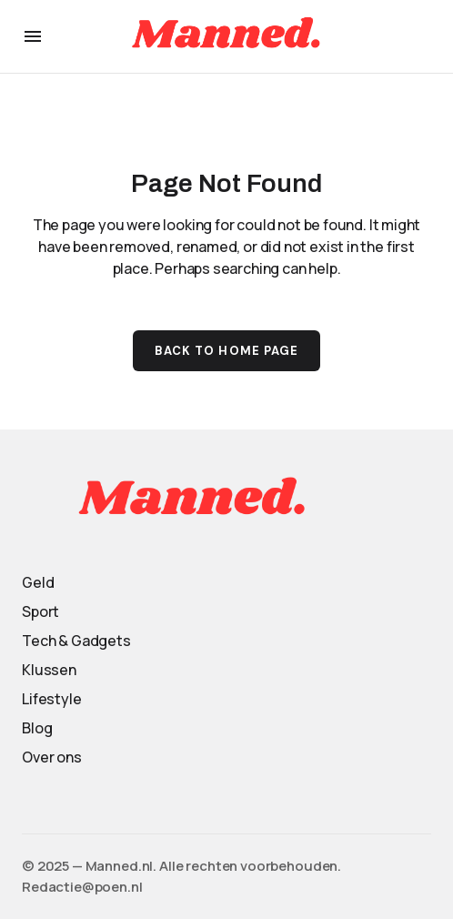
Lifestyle (52, 699)
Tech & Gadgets (76, 641)
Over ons (52, 757)
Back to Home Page (226, 351)
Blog (37, 728)
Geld (38, 582)
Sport (40, 611)
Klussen (49, 670)
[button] (33, 36)
